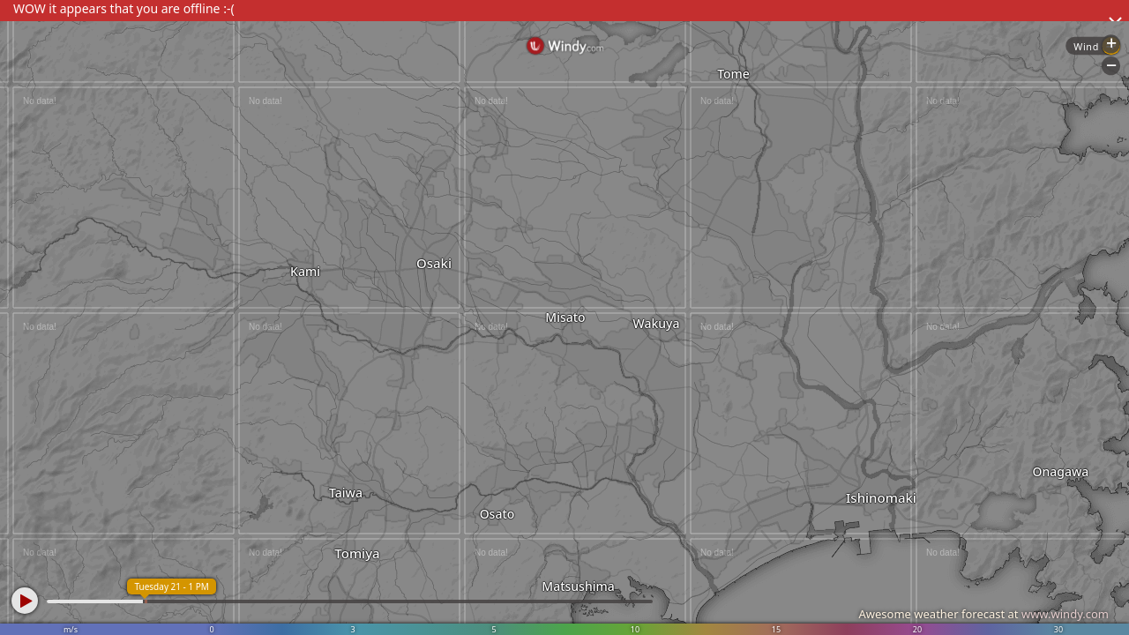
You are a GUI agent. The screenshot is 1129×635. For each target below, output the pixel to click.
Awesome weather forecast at (983, 614)
